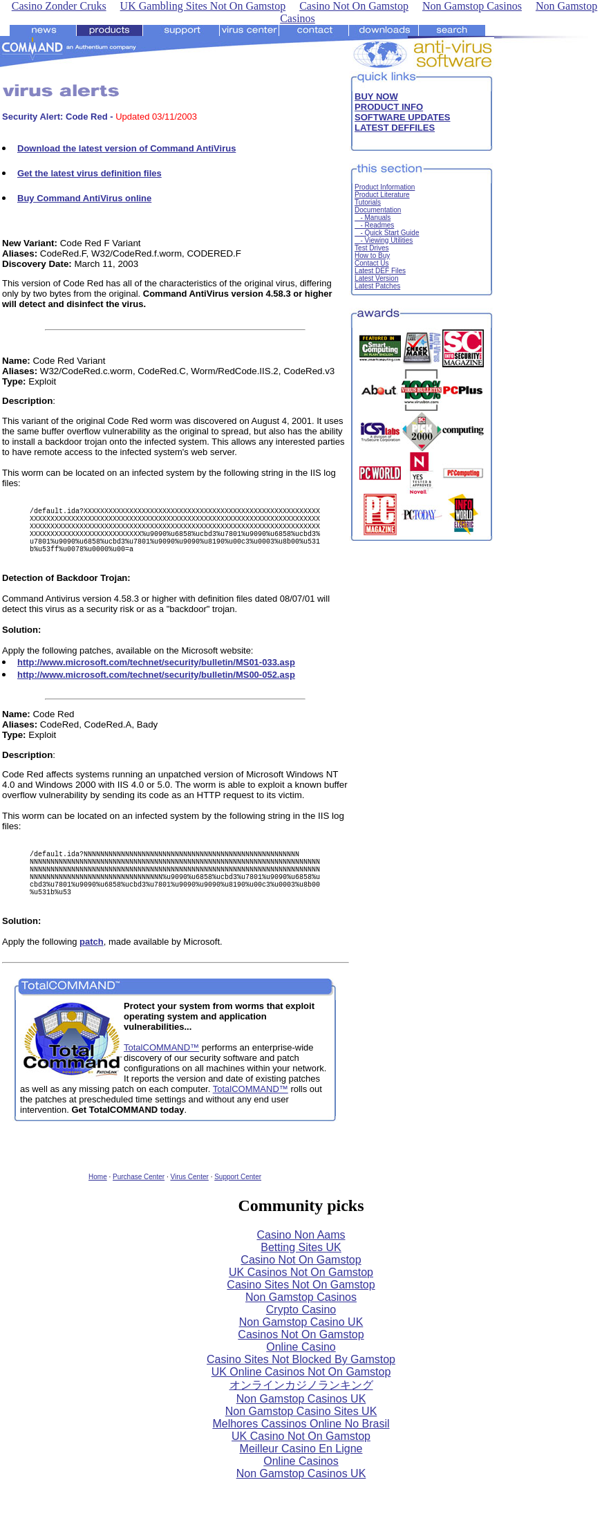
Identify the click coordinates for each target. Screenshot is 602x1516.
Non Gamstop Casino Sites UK (301, 1436)
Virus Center (189, 1201)
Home (97, 1201)
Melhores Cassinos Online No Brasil (300, 1448)
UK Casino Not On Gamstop (301, 1461)
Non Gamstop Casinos (301, 1322)
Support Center (237, 1201)
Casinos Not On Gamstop (301, 1359)
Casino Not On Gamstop (301, 1285)
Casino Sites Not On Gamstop (301, 1309)
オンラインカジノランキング (301, 1410)
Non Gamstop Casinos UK (301, 1424)
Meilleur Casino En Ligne (301, 1473)
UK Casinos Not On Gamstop (301, 1297)
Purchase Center (138, 1201)
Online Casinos (301, 1486)
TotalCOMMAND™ (161, 1072)
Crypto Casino (301, 1334)
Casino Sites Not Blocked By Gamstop (301, 1384)
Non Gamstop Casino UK (301, 1347)
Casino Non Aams (300, 1260)
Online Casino (301, 1372)
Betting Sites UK (301, 1272)
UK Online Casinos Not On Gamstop (301, 1397)
